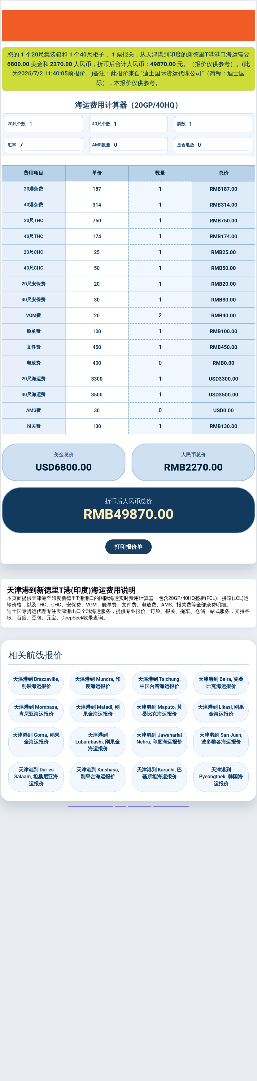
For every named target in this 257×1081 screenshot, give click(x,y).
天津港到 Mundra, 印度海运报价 (97, 682)
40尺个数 (101, 124)
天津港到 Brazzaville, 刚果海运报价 (36, 682)
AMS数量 (101, 145)
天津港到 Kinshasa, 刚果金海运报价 (97, 773)
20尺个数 (16, 124)
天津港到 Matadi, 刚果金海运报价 (98, 710)
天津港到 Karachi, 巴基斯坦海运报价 (159, 773)
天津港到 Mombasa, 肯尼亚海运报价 (36, 710)
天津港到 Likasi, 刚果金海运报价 (221, 710)
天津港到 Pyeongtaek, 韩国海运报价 (221, 777)
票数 (181, 124)
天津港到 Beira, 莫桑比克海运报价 (220, 682)
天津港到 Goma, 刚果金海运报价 (36, 738)
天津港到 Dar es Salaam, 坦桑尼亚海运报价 (36, 777)
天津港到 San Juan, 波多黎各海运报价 (220, 738)
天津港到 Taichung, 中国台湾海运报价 (159, 682)
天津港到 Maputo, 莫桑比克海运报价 (159, 710)
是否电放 (185, 145)
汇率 (11, 145)
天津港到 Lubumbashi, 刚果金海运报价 (98, 742)
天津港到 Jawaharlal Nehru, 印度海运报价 (159, 738)
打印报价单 (128, 547)
